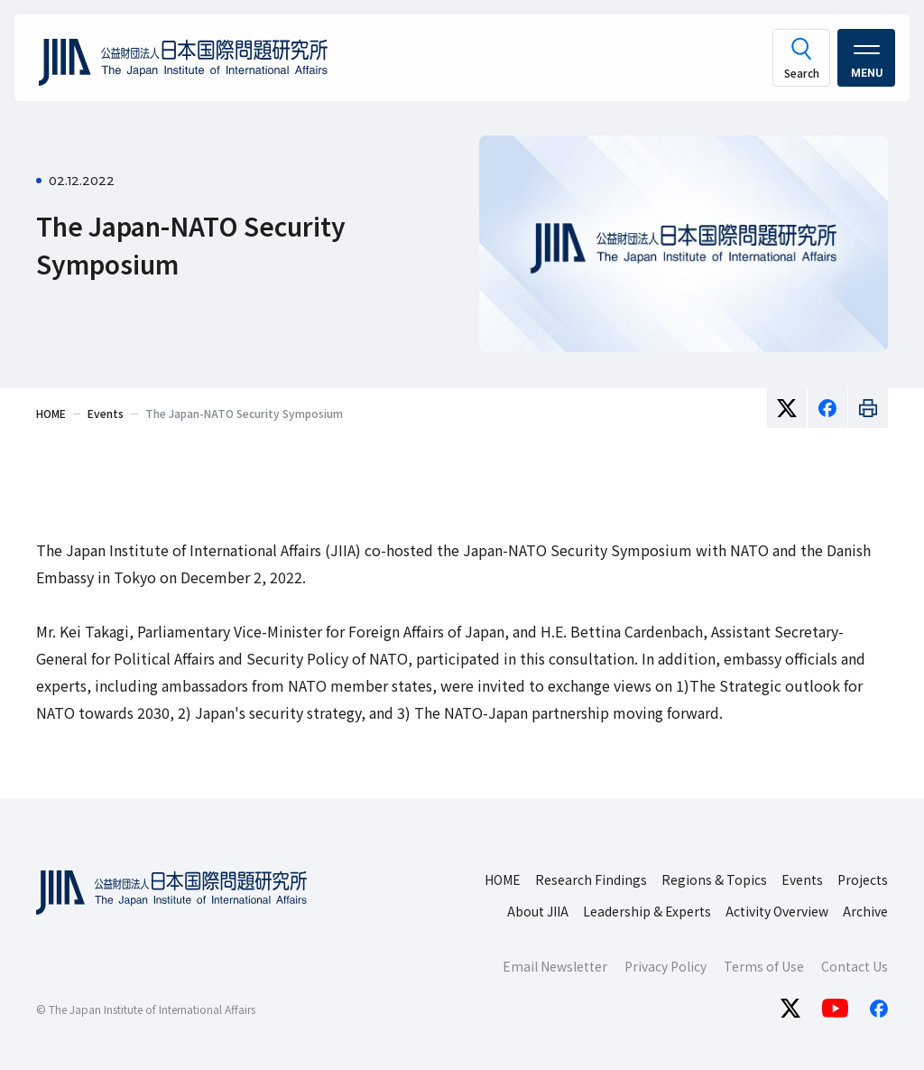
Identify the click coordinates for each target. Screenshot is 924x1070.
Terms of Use (764, 966)
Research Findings (591, 879)
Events (802, 879)
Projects (862, 879)
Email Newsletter (555, 966)
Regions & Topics (714, 879)
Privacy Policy (665, 966)
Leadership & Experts (647, 911)
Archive (865, 911)
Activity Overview (776, 911)
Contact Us (854, 966)
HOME (503, 879)
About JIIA (537, 911)
